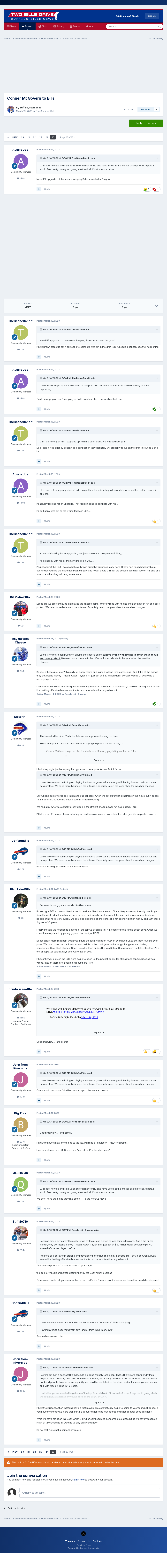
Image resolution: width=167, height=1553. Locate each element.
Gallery (60, 26)
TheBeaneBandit (81, 158)
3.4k (20, 1201)
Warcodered (78, 997)
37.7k (21, 1141)
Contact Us (84, 1541)
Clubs (44, 26)
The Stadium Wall (44, 111)
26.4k (21, 671)
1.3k (21, 625)
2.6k (20, 869)
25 (53, 137)
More (89, 26)
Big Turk (20, 1113)
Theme (70, 1541)
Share (129, 109)
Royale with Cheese (20, 640)
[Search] (122, 26)
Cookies (97, 1541)
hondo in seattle (20, 989)
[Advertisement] (83, 68)
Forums (28, 27)
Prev (15, 137)
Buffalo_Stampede (30, 107)
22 (34, 137)
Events (76, 26)
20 (22, 137)
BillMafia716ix (20, 597)
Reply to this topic (146, 123)
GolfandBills (20, 840)
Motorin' (20, 716)
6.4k (20, 745)
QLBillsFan (20, 1173)
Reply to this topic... (34, 1492)
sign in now (78, 1479)
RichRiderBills (20, 889)
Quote (47, 189)
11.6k (21, 1017)
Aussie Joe (20, 149)
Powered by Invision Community (83, 1548)
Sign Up (152, 16)
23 (40, 137)
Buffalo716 (20, 1221)
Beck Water (78, 725)
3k (20, 918)
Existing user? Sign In (129, 16)
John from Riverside (20, 1066)
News (12, 26)
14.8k (21, 178)
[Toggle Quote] (41, 158)
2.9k (20, 349)
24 (47, 137)
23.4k (21, 1250)
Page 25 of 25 (68, 137)
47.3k (21, 1096)
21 (28, 137)
